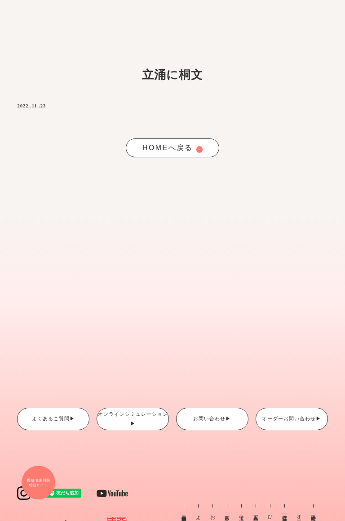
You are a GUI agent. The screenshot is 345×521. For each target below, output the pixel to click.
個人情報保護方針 (184, 513)
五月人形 (256, 512)
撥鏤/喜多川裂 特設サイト (38, 482)
